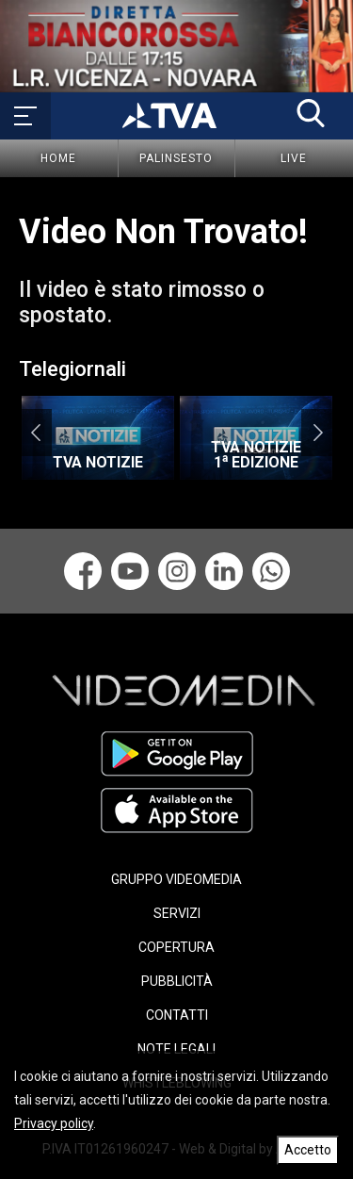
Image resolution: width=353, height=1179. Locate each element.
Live (294, 158)
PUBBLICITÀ (177, 981)
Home (58, 158)
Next (317, 432)
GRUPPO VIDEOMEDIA (176, 879)
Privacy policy (53, 1123)
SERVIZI (177, 913)
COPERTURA (176, 947)
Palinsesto (176, 158)
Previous (35, 432)
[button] (311, 113)
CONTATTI (177, 1015)
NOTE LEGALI (176, 1048)
